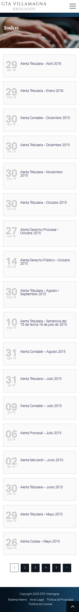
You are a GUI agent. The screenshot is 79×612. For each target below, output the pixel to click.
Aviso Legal (37, 599)
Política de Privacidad (60, 599)
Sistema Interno (17, 599)
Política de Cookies (40, 604)
